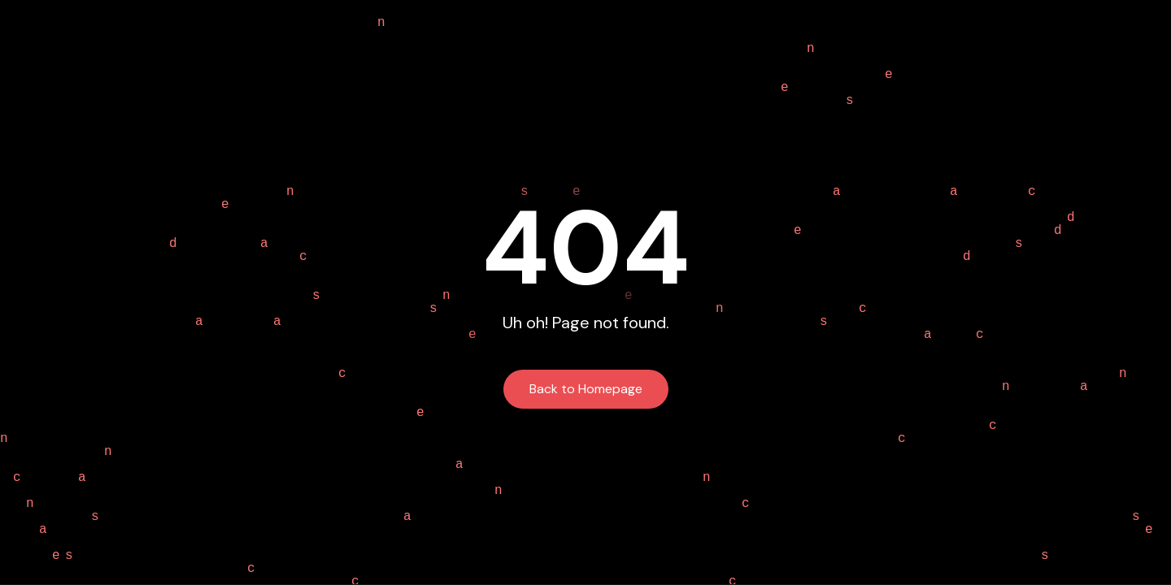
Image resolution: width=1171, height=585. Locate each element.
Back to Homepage (585, 388)
